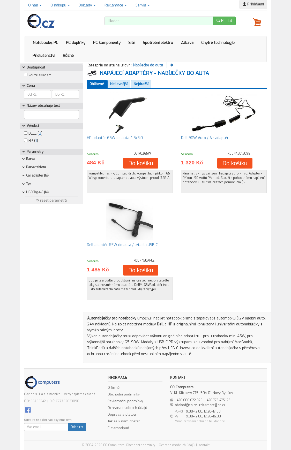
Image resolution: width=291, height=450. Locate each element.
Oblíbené (96, 84)
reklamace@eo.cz (212, 405)
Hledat (224, 20)
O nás (35, 5)
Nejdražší (141, 84)
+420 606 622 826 (189, 400)
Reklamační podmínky (125, 401)
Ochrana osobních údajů (127, 408)
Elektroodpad (118, 428)
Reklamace (116, 5)
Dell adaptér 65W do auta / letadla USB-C (122, 244)
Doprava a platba (122, 414)
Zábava (187, 42)
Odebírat (77, 427)
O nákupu (60, 5)
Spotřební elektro (158, 42)
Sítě (131, 42)
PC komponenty (107, 42)
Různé (68, 55)
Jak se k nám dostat (124, 421)
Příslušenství (44, 55)
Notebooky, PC (45, 42)
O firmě (114, 387)
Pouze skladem (39, 75)
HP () (31, 140)
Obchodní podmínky (124, 394)
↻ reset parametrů (51, 200)
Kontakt (204, 445)
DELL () (33, 133)
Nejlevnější (119, 84)
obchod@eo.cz (186, 405)
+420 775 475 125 (217, 400)
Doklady (87, 5)
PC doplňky (75, 42)
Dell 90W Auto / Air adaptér (205, 137)
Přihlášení (253, 4)
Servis (143, 5)
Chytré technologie (218, 42)
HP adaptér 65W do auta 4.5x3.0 (115, 137)
